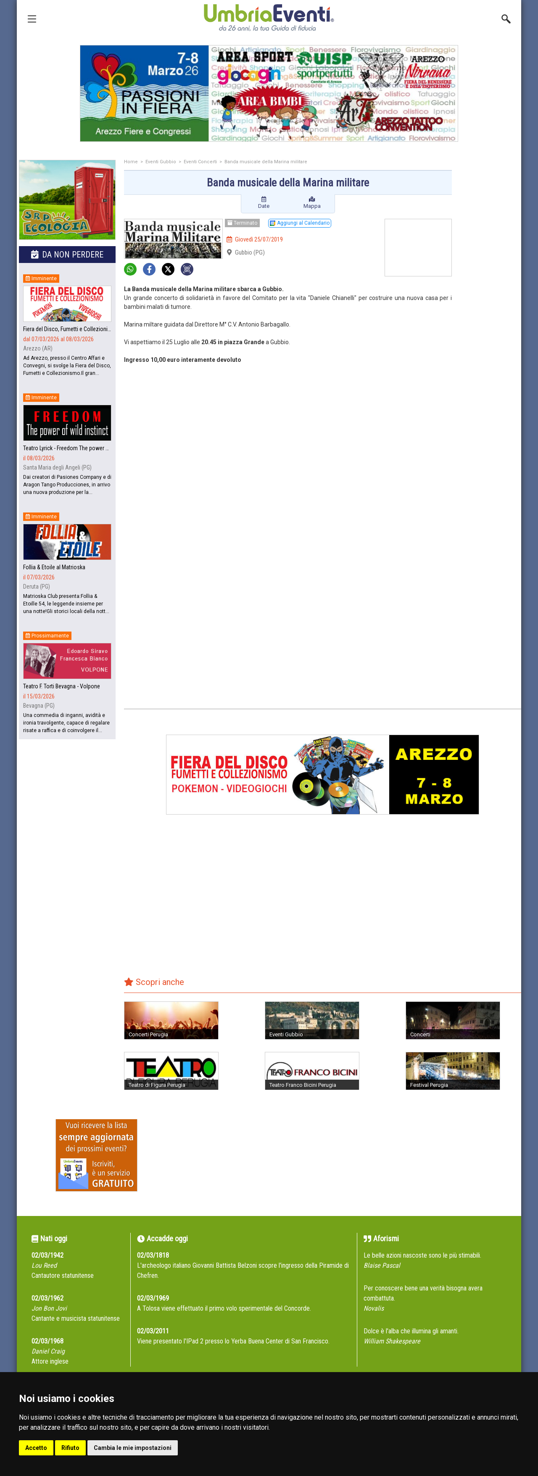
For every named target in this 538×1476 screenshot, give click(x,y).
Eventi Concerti (200, 162)
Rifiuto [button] (70, 1447)
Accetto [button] (36, 1447)
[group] (269, 93)
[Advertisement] (489, 293)
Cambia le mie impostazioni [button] (132, 1447)
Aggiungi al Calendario (300, 223)
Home (131, 162)
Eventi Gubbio (160, 162)
